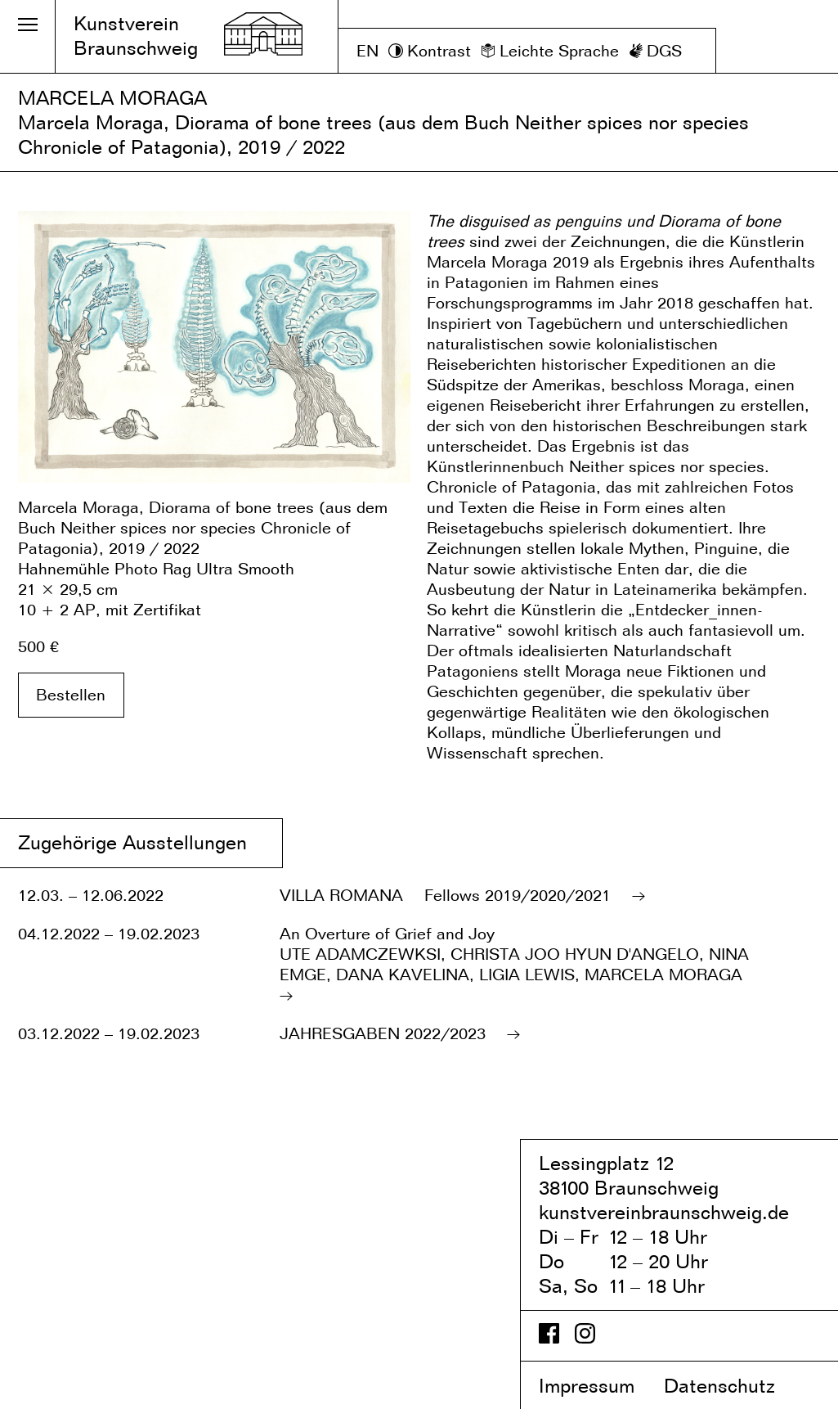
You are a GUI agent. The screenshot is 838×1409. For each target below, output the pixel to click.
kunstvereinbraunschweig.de (664, 1212)
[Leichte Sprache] (550, 51)
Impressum (598, 1386)
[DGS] (656, 51)
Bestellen (70, 694)
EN (367, 51)
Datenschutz (733, 1386)
